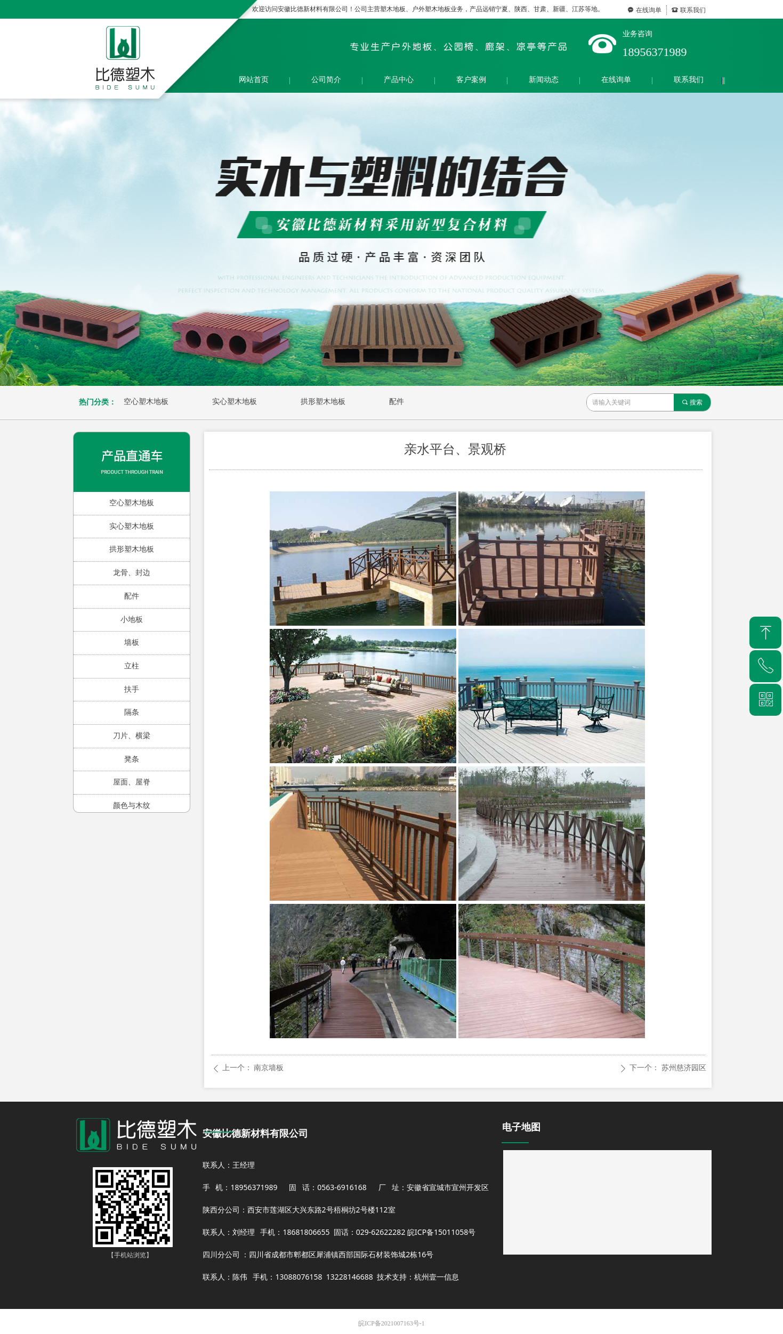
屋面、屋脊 (131, 782)
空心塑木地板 (146, 402)
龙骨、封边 (131, 573)
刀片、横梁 (131, 736)
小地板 (131, 620)
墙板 (131, 642)
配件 (396, 402)
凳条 (131, 759)
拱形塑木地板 (323, 402)
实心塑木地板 (234, 402)
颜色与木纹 (131, 806)
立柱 (131, 666)
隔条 (131, 712)
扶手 (131, 689)
